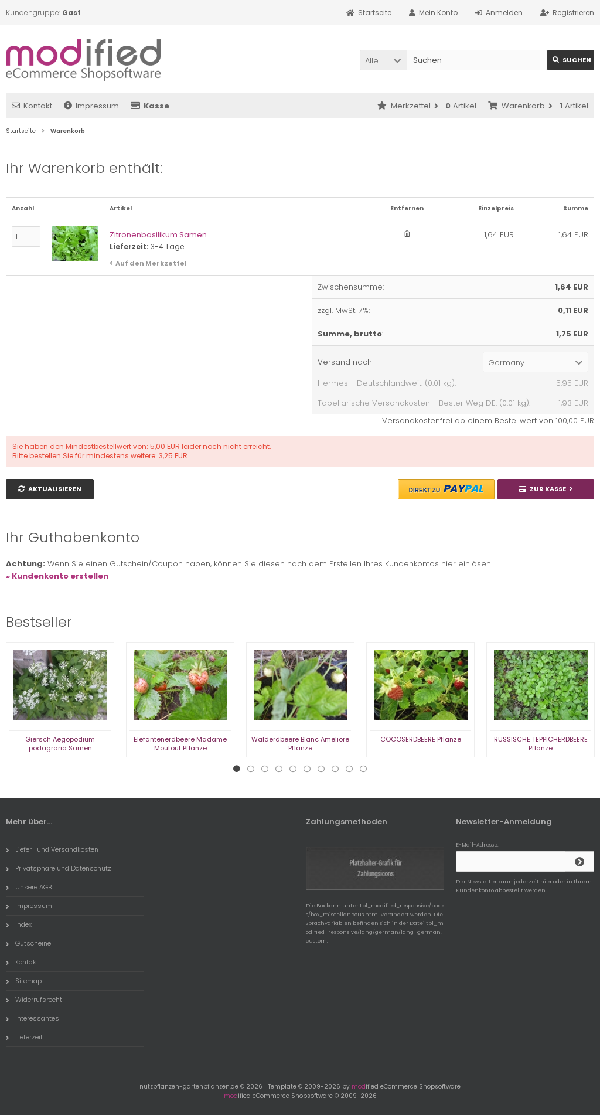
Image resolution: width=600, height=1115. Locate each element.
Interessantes (32, 1018)
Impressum (91, 105)
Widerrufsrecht (34, 999)
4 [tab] (279, 769)
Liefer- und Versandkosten (52, 849)
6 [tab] (307, 769)
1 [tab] (237, 769)
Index (19, 924)
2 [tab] (251, 769)
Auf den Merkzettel (151, 263)
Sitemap (24, 980)
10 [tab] (363, 769)
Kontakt (32, 105)
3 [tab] (265, 769)
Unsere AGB (29, 887)
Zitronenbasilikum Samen (158, 234)
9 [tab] (349, 769)
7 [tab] (321, 769)
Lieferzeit (24, 1037)
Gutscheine (28, 943)
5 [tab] (293, 769)
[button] (383, 60)
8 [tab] (335, 769)
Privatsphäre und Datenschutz (58, 868)
